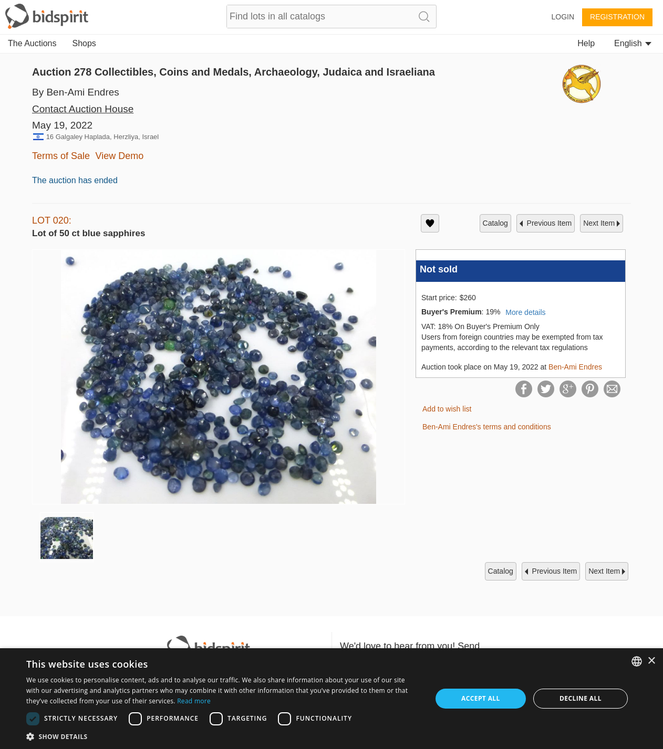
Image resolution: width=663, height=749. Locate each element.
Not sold (439, 269)
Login (562, 17)
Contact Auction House (82, 108)
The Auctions (32, 43)
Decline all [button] (581, 698)
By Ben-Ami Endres (75, 92)
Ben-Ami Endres (575, 367)
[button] (223, 736)
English (632, 43)
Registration (617, 17)
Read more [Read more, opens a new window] (194, 701)
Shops (84, 43)
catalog (495, 223)
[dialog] (331, 698)
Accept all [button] (480, 698)
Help (586, 43)
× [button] (651, 661)
